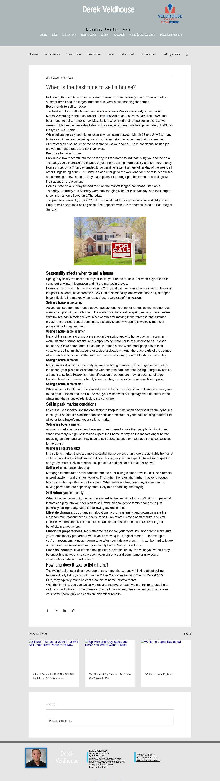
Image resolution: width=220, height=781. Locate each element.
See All (187, 633)
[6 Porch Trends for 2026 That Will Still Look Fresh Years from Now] (54, 654)
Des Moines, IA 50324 (148, 760)
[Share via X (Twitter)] (56, 610)
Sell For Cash (127, 54)
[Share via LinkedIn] (64, 610)
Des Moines (94, 54)
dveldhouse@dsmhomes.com (105, 759)
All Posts (33, 54)
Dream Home (74, 54)
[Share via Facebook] (47, 610)
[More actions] (172, 78)
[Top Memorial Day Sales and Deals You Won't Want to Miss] (110, 654)
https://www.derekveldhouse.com (107, 761)
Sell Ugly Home (171, 54)
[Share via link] (73, 610)
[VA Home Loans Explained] (166, 654)
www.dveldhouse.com (101, 764)
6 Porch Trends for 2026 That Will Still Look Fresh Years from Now (53, 676)
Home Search (52, 54)
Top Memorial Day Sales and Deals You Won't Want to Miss (110, 676)
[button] (187, 54)
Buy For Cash (148, 54)
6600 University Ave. (147, 757)
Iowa (110, 54)
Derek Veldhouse (108, 10)
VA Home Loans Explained (159, 674)
